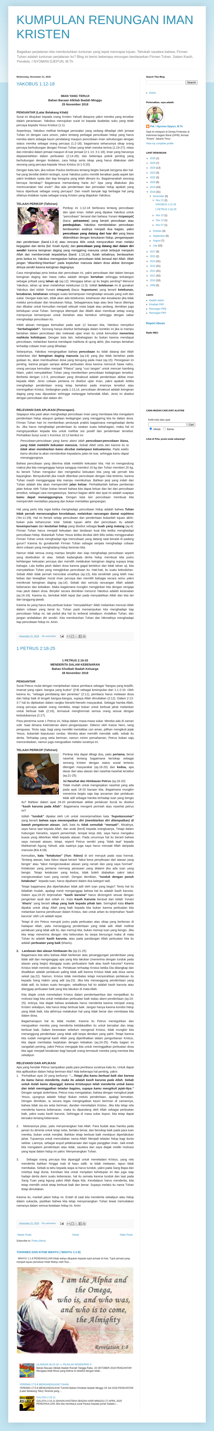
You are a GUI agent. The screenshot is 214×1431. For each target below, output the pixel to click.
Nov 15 (160, 215)
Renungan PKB (157, 308)
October (157, 231)
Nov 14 (160, 220)
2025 (153, 163)
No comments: (49, 636)
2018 (153, 191)
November (159, 196)
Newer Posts (24, 1234)
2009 (153, 285)
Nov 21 (160, 200)
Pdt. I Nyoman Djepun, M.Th (166, 126)
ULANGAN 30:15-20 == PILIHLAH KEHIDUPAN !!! (64, 1364)
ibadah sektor (156, 300)
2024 (153, 167)
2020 (153, 182)
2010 (153, 280)
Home (75, 1234)
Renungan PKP (157, 312)
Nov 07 (160, 225)
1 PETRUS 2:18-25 (35, 648)
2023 (153, 172)
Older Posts (126, 1234)
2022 (153, 177)
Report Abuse (155, 323)
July (155, 245)
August (157, 240)
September (159, 235)
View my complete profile (159, 143)
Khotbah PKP (156, 304)
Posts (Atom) (38, 1240)
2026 (153, 158)
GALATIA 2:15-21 (46, 1397)
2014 (153, 261)
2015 (153, 256)
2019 (153, 187)
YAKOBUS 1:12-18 (35, 83)
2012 (153, 270)
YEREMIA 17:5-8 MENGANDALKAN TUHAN (44, 1384)
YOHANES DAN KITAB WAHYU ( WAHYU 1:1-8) (48, 1252)
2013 (153, 266)
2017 (153, 251)
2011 (153, 275)
